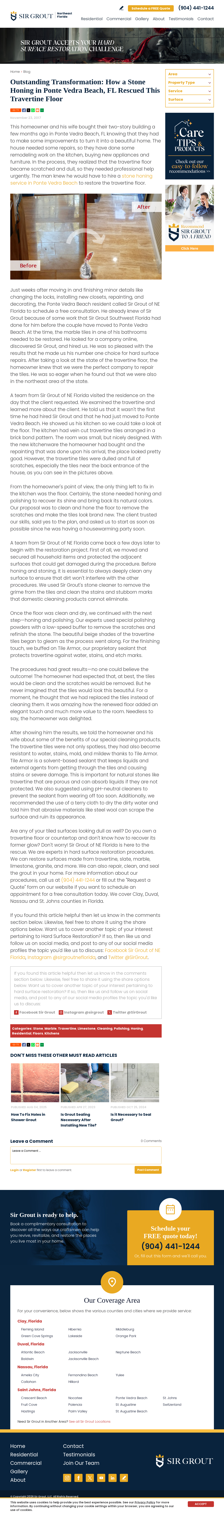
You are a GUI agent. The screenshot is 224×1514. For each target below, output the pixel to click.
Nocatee (75, 1398)
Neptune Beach (128, 1352)
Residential (21, 1033)
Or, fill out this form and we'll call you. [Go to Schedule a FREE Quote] (170, 1256)
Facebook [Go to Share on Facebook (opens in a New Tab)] (24, 110)
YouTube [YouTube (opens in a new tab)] (101, 1478)
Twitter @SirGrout (128, 957)
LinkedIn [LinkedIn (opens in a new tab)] (112, 1478)
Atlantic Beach (33, 1352)
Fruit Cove (29, 1404)
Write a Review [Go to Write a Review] (121, 8)
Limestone (87, 1028)
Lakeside (75, 1336)
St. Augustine (126, 1404)
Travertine (67, 1028)
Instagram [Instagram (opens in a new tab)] (67, 1478)
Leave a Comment (31, 1141)
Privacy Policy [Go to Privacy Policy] (145, 1502)
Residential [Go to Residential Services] (92, 19)
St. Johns (170, 1398)
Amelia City (30, 1375)
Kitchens (52, 1033)
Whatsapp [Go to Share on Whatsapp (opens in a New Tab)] (33, 110)
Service (175, 90)
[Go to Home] (42, 16)
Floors (38, 1033)
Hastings (28, 1411)
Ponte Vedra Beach (131, 1398)
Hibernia (74, 1329)
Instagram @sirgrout (84, 1012)
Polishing (121, 1028)
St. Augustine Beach (131, 1411)
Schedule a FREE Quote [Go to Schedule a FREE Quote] (151, 8)
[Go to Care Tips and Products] (189, 146)
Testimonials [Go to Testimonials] (181, 19)
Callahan (28, 1381)
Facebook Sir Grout (37, 1012)
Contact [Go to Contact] (206, 19)
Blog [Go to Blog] (26, 71)
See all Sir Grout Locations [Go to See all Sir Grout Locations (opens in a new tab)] (89, 1421)
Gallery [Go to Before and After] (142, 19)
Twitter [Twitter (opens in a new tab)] (90, 1478)
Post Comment (148, 1170)
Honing (137, 1028)
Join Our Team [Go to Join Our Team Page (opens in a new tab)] (81, 1463)
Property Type (181, 82)
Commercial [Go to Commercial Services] (119, 19)
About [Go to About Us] (159, 19)
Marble (51, 1028)
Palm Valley (77, 1411)
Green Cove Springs (37, 1336)
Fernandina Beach (83, 1375)
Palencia (75, 1404)
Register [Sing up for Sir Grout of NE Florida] (29, 1170)
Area (172, 74)
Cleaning (104, 1028)
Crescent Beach (34, 1398)
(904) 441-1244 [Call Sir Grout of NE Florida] (196, 8)
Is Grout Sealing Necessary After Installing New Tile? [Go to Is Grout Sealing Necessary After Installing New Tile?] (78, 1120)
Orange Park (126, 1336)
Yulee (120, 1375)
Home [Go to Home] (15, 71)
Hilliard (73, 1381)
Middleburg (125, 1329)
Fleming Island (32, 1329)
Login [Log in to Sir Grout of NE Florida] (14, 1170)
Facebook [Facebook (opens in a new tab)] (78, 1478)
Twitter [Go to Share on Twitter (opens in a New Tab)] (28, 110)
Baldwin (27, 1359)
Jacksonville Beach (83, 1359)
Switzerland (172, 1404)
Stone (38, 1028)
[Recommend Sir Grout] (189, 218)
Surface (175, 99)
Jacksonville (77, 1352)
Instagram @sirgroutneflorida (62, 957)
